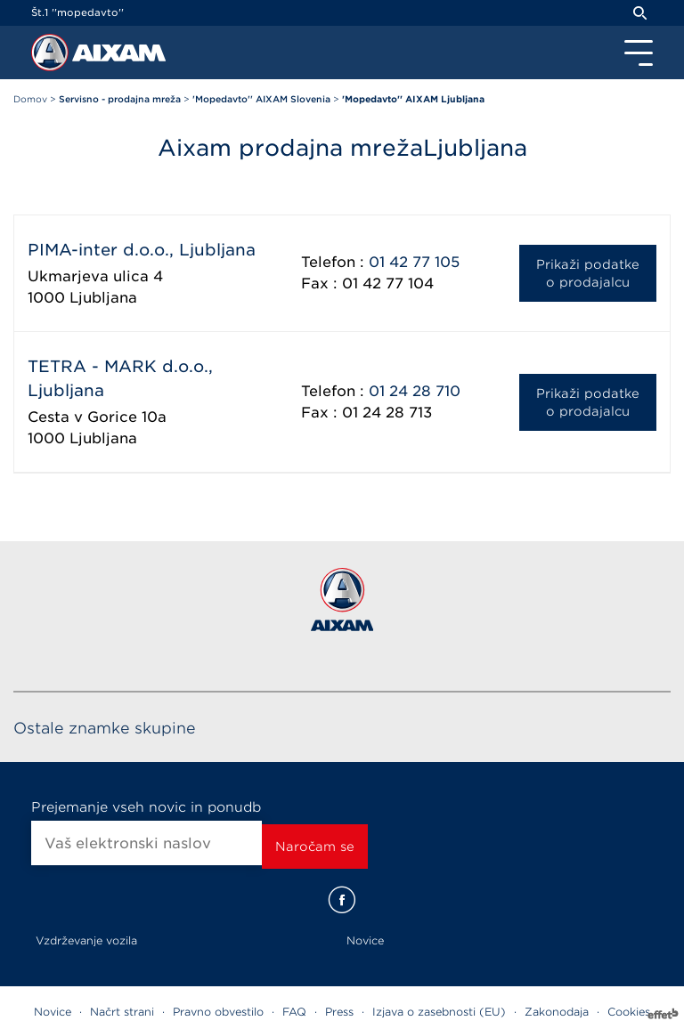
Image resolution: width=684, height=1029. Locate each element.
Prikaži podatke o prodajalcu (587, 273)
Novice (365, 940)
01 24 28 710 (414, 391)
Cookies (628, 1011)
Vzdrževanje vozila (86, 940)
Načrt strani (122, 1011)
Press (339, 1011)
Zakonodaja (557, 1011)
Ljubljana (103, 297)
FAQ (294, 1011)
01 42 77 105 (414, 262)
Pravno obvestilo (218, 1011)
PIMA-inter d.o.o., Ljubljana (142, 249)
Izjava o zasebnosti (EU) (439, 1011)
